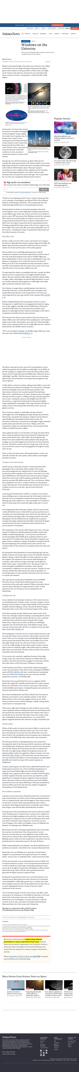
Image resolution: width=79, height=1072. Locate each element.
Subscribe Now (57, 25)
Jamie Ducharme (58, 187)
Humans (43, 33)
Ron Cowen (7, 59)
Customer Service (44, 1047)
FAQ (55, 1041)
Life (51, 33)
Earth (57, 33)
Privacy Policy (27, 192)
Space (74, 33)
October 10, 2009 (21, 917)
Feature (26, 41)
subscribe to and (24, 956)
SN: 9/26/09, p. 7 (26, 333)
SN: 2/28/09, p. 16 (16, 672)
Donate (74, 28)
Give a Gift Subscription (43, 1045)
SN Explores (52, 28)
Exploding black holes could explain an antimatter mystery (33, 993)
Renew (41, 1042)
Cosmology (30, 989)
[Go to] (26, 924)
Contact (56, 1049)
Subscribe (42, 1041)
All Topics (26, 33)
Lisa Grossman (58, 164)
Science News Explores (8, 1052)
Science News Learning (8, 1054)
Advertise (56, 1047)
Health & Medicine (60, 181)
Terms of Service (66, 1060)
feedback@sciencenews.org (13, 910)
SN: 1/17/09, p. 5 (16, 755)
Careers (69, 1046)
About (44, 28)
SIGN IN (67, 28)
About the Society (72, 1041)
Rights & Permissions (56, 1045)
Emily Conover (58, 142)
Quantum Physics (59, 133)
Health (35, 33)
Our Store (61, 28)
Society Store (71, 1042)
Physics (65, 33)
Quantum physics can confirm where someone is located (64, 138)
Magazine (30, 28)
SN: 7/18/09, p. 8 (17, 629)
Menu (37, 28)
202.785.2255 (59, 1060)
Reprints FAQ (29, 910)
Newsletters (56, 1042)
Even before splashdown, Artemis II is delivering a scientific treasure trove (53, 993)
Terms (22, 192)
